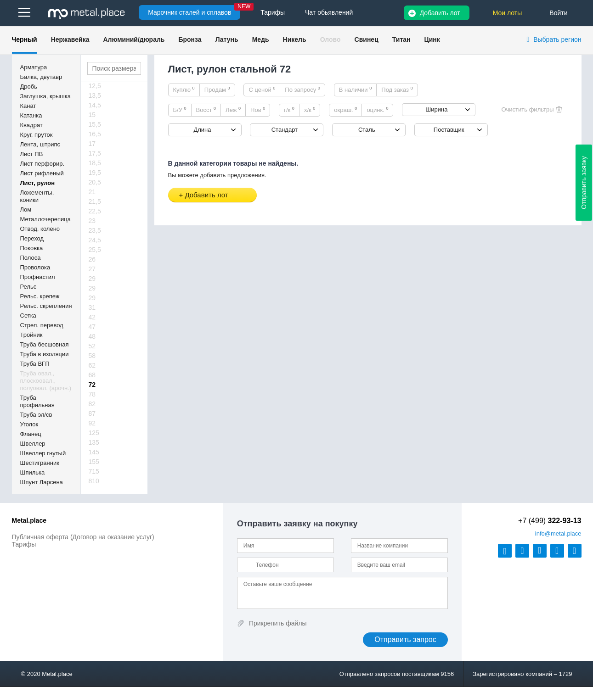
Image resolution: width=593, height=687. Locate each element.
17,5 (95, 153)
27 (92, 269)
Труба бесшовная (44, 344)
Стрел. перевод (41, 325)
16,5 (95, 134)
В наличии (355, 89)
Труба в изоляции (44, 354)
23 (92, 220)
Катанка (31, 115)
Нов (257, 109)
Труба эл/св (36, 414)
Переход (32, 238)
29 (92, 278)
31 (92, 307)
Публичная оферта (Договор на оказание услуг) (83, 537)
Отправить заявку (583, 182)
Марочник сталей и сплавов (189, 12)
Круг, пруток (36, 134)
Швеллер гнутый (43, 453)
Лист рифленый (42, 173)
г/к (289, 109)
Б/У (179, 109)
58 (92, 355)
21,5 (95, 201)
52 (92, 346)
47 (92, 326)
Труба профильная (37, 401)
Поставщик (449, 129)
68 (92, 375)
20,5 (95, 182)
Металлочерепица (45, 219)
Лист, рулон (37, 182)
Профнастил (37, 277)
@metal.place (558, 533)
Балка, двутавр (41, 76)
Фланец (30, 433)
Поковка (31, 248)
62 (92, 365)
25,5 (95, 249)
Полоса (30, 257)
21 (92, 191)
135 (94, 442)
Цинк (432, 39)
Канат (28, 105)
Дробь (28, 86)
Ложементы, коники (37, 196)
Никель (294, 39)
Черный (24, 39)
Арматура (33, 67)
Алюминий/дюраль (133, 39)
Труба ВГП (35, 363)
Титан (401, 39)
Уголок (29, 424)
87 (92, 413)
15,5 (95, 124)
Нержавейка (70, 39)
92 (92, 423)
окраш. (345, 109)
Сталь (366, 129)
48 (92, 336)
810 (94, 481)
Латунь (226, 39)
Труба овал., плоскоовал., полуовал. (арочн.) (46, 380)
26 (92, 259)
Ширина (436, 109)
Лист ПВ (31, 154)
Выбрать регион (557, 39)
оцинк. (377, 109)
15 (92, 114)
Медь (260, 39)
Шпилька (32, 472)
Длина (202, 129)
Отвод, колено (40, 228)
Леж (233, 109)
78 (92, 394)
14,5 (95, 105)
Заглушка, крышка (45, 96)
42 (92, 317)
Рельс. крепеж (40, 296)
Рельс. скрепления (46, 305)
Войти (558, 13)
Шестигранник (39, 462)
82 (92, 404)
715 (94, 471)
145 (94, 452)
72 (92, 384)
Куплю (184, 89)
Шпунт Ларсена (41, 482)
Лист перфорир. (42, 163)
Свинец (366, 39)
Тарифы (24, 544)
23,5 (95, 230)
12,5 (95, 85)
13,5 (95, 95)
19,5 (95, 172)
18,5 (95, 163)
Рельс (28, 286)
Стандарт (284, 129)
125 (94, 432)
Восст (206, 109)
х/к (309, 109)
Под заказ (396, 89)
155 (94, 461)
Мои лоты (507, 13)
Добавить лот (440, 13)
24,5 (95, 240)
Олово (330, 39)
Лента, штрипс (40, 144)
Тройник (31, 334)
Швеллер (32, 443)
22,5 (95, 211)
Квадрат (31, 125)
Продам (217, 89)
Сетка (28, 315)
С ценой (261, 89)
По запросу (302, 89)
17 (92, 143)
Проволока (35, 267)
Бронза (189, 39)
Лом (26, 209)
